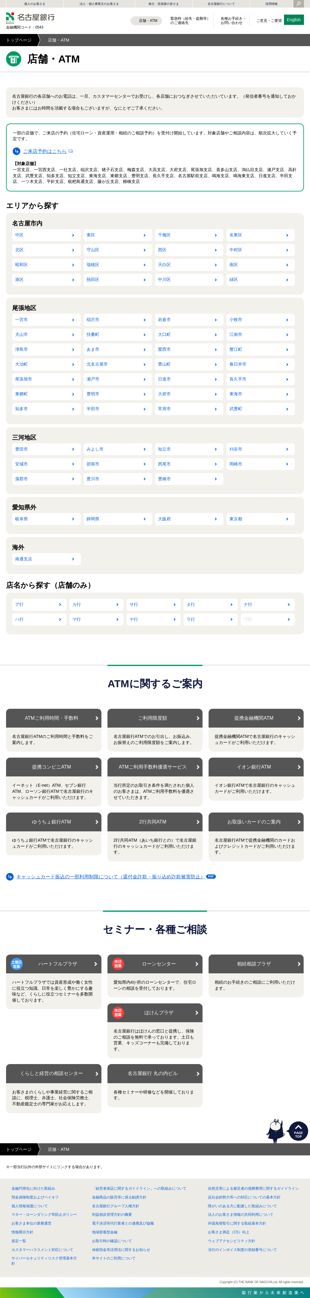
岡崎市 (235, 463)
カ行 (76, 604)
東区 (91, 234)
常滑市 (164, 408)
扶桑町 (93, 334)
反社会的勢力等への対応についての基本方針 (244, 1197)
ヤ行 (134, 619)
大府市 (164, 393)
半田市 (93, 408)
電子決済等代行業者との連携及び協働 (123, 1223)
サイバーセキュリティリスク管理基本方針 (44, 1261)
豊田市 (21, 449)
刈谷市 (235, 449)
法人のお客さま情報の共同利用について (240, 1214)
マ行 (76, 619)
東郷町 (21, 393)
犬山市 (21, 334)
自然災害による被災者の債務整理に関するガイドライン (253, 1188)
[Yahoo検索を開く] (298, 4)
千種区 (164, 234)
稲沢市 (93, 319)
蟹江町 (235, 349)
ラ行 (190, 619)
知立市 (164, 449)
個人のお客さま (34, 3)
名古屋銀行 (30, 18)
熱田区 (93, 279)
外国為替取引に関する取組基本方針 (237, 1223)
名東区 (235, 234)
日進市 (164, 379)
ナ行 (248, 604)
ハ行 (19, 619)
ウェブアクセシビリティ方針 (231, 1241)
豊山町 (164, 364)
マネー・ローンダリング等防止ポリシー (44, 1214)
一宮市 (21, 319)
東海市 (235, 393)
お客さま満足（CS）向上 (228, 1232)
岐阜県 (21, 518)
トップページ (18, 40)
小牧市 (235, 319)
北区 (19, 249)
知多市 (21, 408)
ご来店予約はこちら (45, 151)
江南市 (235, 334)
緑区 (233, 279)
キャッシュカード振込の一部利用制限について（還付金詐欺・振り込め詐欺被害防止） (112, 878)
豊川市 (93, 478)
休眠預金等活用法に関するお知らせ (121, 1250)
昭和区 (21, 264)
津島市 (21, 349)
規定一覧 (19, 1241)
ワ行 (248, 619)
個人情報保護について (30, 1206)
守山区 (93, 249)
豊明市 (93, 393)
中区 (19, 234)
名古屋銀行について (221, 3)
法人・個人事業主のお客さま (99, 3)
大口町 (164, 334)
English (294, 19)
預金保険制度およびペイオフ (35, 1197)
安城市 (21, 463)
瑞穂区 (93, 264)
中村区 (235, 249)
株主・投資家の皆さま (164, 3)
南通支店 (23, 558)
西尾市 (164, 463)
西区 (162, 249)
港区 (19, 279)
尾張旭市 (23, 379)
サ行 (134, 604)
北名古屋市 (97, 364)
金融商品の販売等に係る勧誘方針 (119, 1197)
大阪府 (164, 518)
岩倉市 (164, 319)
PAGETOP (298, 1131)
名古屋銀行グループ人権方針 (115, 1206)
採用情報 (271, 3)
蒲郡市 (21, 478)
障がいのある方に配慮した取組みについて (242, 1206)
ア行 (19, 604)
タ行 (190, 604)
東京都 (235, 518)
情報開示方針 (22, 1232)
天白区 (164, 264)
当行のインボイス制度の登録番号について (242, 1250)
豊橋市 (164, 478)
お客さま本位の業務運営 (31, 1223)
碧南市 (93, 463)
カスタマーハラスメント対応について (42, 1250)
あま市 (93, 349)
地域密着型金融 (104, 1232)
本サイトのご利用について (114, 1258)
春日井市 (237, 364)
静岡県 (93, 518)
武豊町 (235, 408)
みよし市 (95, 449)
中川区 (164, 279)
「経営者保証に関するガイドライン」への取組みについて (139, 1188)
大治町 (21, 364)
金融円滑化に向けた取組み (33, 1188)
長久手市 (237, 379)
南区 (233, 264)
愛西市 (164, 349)
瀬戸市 (93, 379)
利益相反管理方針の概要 (112, 1214)
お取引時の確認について (112, 1241)
